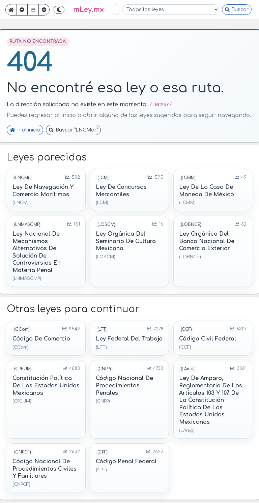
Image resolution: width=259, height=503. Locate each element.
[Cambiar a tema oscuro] (59, 10)
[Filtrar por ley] (170, 9)
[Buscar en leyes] (116, 9)
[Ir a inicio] (11, 10)
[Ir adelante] (44, 10)
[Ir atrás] (22, 10)
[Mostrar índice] (33, 10)
